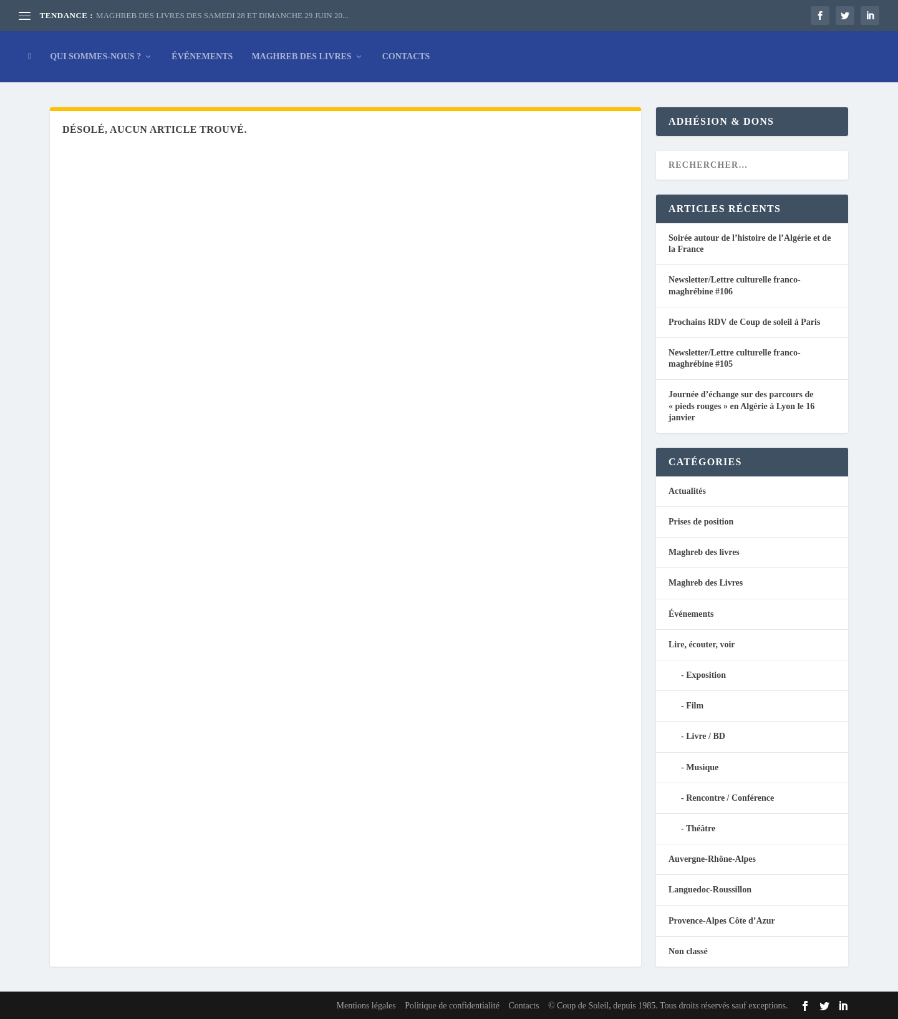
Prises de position (701, 521)
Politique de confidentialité (452, 1005)
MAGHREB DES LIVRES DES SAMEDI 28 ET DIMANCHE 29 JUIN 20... (222, 15)
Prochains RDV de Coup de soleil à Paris (744, 322)
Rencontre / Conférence (730, 798)
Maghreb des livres (704, 552)
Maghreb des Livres (301, 56)
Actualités (687, 491)
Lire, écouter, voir (702, 644)
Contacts (406, 56)
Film (694, 705)
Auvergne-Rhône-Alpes (712, 859)
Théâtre (700, 828)
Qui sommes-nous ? (95, 56)
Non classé (688, 951)
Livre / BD (705, 736)
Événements (202, 56)
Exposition (706, 675)
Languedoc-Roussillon (710, 889)
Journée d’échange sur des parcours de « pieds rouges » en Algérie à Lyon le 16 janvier (741, 406)
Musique (702, 767)
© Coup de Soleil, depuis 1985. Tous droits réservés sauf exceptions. (668, 1005)
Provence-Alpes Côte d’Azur (722, 920)
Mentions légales (365, 1005)
